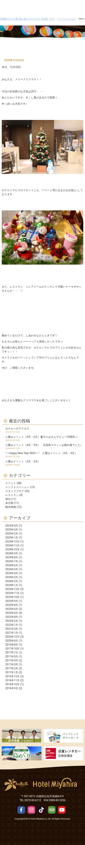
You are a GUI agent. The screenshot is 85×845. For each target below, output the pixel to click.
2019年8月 (11, 644)
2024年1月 (11, 585)
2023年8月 (11, 604)
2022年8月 (11, 616)
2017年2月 (11, 668)
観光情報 (10, 506)
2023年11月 (12, 593)
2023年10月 (12, 597)
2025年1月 (11, 537)
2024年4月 (11, 573)
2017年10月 (12, 648)
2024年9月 (11, 553)
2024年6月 (11, 565)
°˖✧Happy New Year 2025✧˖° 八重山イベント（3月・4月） (41, 453)
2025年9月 (11, 525)
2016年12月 (12, 676)
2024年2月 (11, 581)
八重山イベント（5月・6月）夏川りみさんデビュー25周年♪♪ (41, 436)
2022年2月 (11, 620)
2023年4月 (11, 612)
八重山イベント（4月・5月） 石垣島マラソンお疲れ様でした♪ (43, 444)
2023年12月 (12, 589)
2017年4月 (11, 660)
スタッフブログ (14, 491)
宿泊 (8, 499)
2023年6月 (11, 608)
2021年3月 (11, 628)
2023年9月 (11, 600)
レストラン (12, 495)
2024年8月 (11, 557)
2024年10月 (12, 549)
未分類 (9, 502)
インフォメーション (17, 487)
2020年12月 (12, 636)
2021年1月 (11, 632)
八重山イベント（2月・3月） (22, 461)
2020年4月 (11, 640)
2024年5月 (11, 569)
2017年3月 (11, 664)
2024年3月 (11, 577)
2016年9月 (11, 688)
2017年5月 (11, 656)
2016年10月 (12, 684)
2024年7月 (11, 561)
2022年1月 (11, 624)
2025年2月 (11, 533)
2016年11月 (12, 680)
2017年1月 (11, 672)
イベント (10, 483)
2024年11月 (12, 545)
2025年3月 (11, 529)
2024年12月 (12, 541)
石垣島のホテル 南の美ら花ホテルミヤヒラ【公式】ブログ (27, 19)
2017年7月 (11, 652)
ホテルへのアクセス (17, 428)
